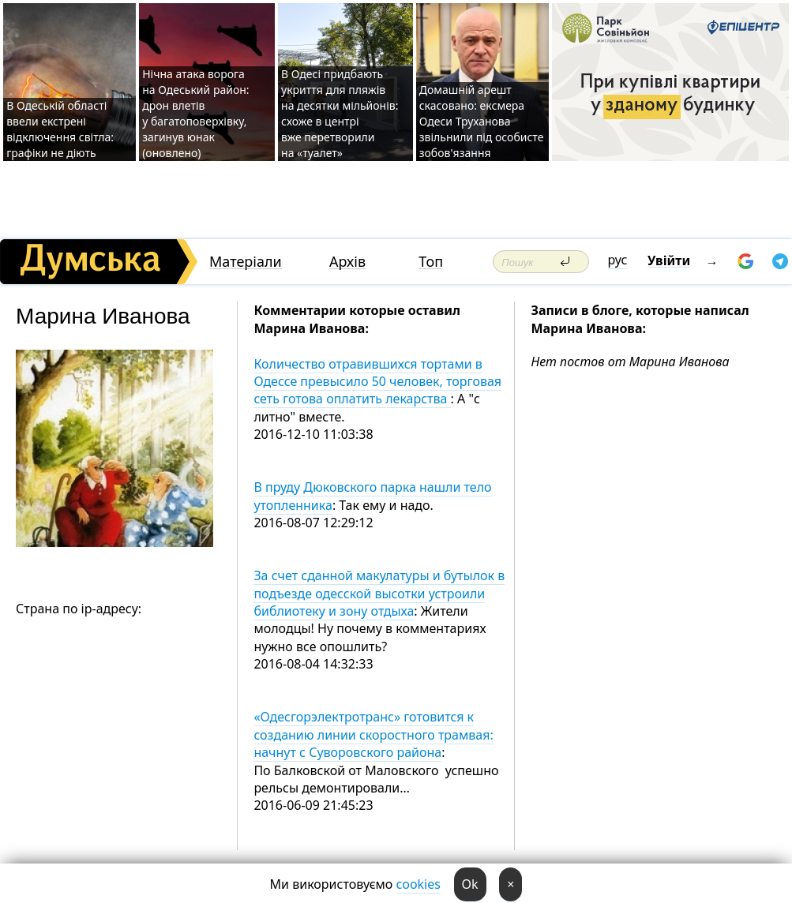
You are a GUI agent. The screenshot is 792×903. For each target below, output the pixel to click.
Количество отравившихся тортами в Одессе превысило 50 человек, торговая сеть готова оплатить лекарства (377, 381)
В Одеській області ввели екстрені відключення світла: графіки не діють (60, 129)
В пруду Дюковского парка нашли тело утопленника (372, 495)
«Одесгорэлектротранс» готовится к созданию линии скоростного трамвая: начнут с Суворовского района (373, 734)
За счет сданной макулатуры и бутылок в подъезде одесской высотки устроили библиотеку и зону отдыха (379, 593)
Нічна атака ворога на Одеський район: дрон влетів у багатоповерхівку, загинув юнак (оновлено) (195, 113)
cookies (418, 884)
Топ (431, 261)
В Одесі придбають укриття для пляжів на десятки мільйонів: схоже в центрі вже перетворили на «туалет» (339, 113)
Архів (347, 261)
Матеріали (245, 261)
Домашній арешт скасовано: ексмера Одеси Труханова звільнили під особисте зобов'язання (481, 121)
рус (618, 259)
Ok (470, 884)
